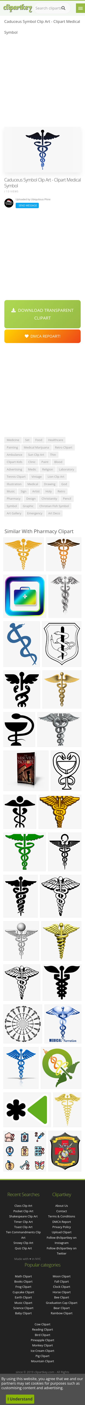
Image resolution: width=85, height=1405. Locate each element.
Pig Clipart (42, 1356)
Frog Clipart (23, 1287)
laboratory (66, 469)
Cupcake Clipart (23, 1292)
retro (61, 491)
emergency (34, 513)
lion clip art (56, 477)
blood (58, 462)
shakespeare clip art (23, 1216)
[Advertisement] (42, 82)
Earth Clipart (23, 1297)
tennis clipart (16, 477)
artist (36, 491)
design (31, 498)
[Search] (63, 8)
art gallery (14, 513)
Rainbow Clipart (62, 1313)
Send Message (27, 205)
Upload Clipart (61, 1232)
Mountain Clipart (42, 1361)
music (11, 491)
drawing (49, 484)
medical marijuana (36, 447)
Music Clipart (23, 1303)
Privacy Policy (61, 1227)
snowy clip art (23, 1243)
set (27, 440)
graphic (28, 506)
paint (45, 462)
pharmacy (13, 498)
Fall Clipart (61, 1281)
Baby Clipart (23, 1313)
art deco (54, 513)
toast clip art (23, 1227)
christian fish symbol (54, 506)
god (64, 484)
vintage (37, 477)
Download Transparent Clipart (42, 314)
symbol (12, 506)
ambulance (14, 455)
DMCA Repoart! (43, 336)
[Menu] (80, 8)
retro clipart (63, 447)
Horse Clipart (61, 1292)
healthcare (55, 440)
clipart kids (14, 462)
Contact (61, 1211)
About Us (61, 1206)
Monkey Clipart (42, 1345)
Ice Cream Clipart (42, 1351)
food (38, 440)
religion (47, 469)
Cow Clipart (42, 1324)
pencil (67, 498)
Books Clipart (23, 1281)
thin (53, 455)
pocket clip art (23, 1211)
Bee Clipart (61, 1297)
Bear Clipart (61, 1308)
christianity (49, 498)
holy (49, 491)
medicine (13, 440)
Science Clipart (23, 1308)
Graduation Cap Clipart (61, 1303)
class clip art (23, 1206)
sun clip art (36, 455)
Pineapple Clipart (42, 1340)
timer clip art (23, 1222)
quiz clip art (23, 1248)
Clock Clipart (61, 1287)
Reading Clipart (42, 1329)
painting (12, 447)
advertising (14, 469)
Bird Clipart (42, 1335)
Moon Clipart (62, 1276)
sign (23, 491)
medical (32, 484)
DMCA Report (61, 1222)
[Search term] (52, 8)
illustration (14, 484)
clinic (31, 462)
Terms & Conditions (61, 1216)
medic (32, 469)
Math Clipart (23, 1276)
